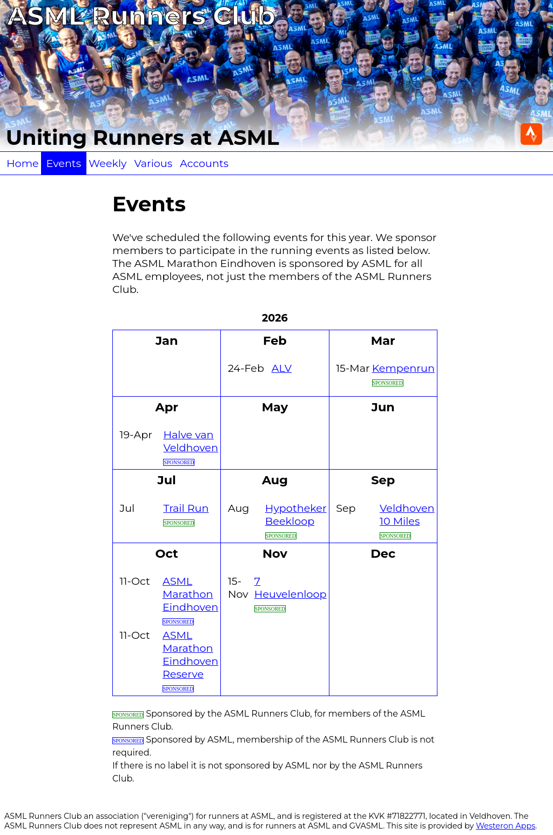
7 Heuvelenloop (290, 587)
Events (63, 163)
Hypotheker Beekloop (296, 514)
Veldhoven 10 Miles (407, 514)
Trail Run (185, 508)
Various (153, 163)
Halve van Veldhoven (190, 441)
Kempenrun (403, 368)
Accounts (204, 163)
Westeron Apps (505, 826)
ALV (282, 368)
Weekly (107, 163)
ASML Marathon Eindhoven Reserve (190, 654)
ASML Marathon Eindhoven (190, 594)
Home (22, 163)
